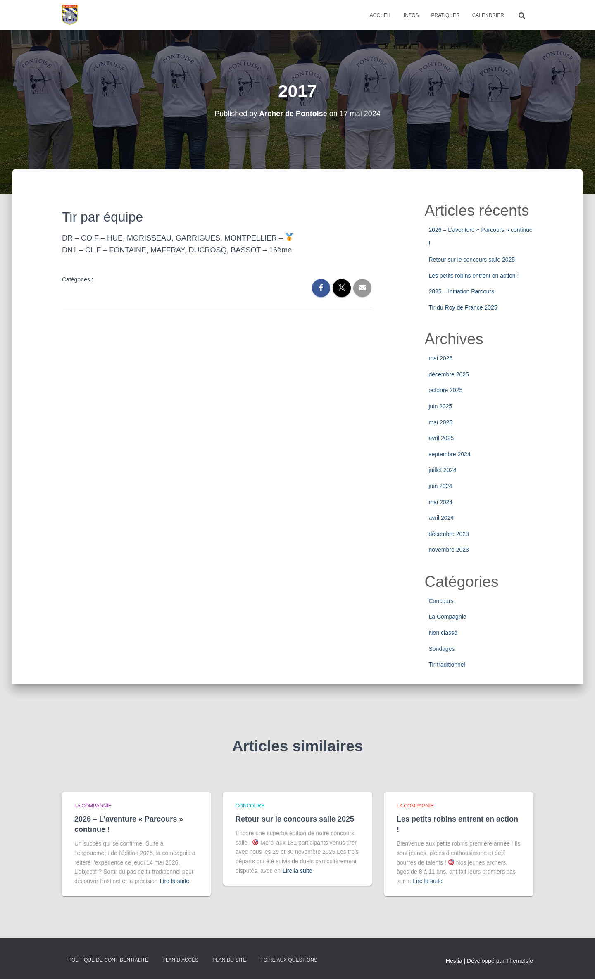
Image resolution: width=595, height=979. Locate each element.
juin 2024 (440, 486)
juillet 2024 (443, 470)
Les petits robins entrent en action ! (474, 275)
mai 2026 (441, 358)
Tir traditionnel (447, 664)
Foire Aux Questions (288, 960)
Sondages (442, 649)
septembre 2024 (450, 454)
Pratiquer (445, 15)
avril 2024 (441, 518)
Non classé (443, 632)
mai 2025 (441, 422)
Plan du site (229, 960)
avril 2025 (441, 438)
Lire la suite (175, 881)
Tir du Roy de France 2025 (463, 307)
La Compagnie (447, 616)
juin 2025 (440, 406)
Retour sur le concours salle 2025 (472, 259)
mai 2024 (441, 502)
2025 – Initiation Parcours (462, 291)
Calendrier (488, 15)
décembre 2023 (449, 534)
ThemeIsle (519, 961)
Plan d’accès (180, 960)
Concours (441, 601)
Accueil (380, 15)
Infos (411, 15)
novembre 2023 (449, 549)
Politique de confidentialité (108, 960)
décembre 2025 (449, 374)
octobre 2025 (446, 390)
